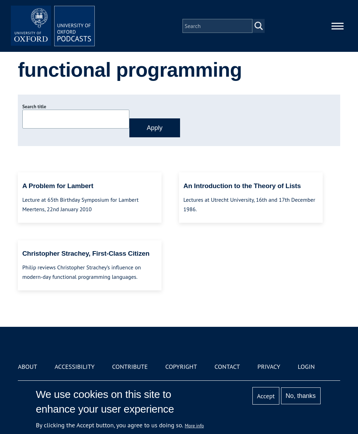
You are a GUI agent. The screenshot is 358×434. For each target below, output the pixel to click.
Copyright (181, 367)
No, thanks (301, 395)
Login (306, 367)
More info (194, 425)
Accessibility (74, 367)
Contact (227, 367)
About (27, 367)
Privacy (268, 367)
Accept (266, 396)
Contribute (130, 367)
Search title (34, 106)
